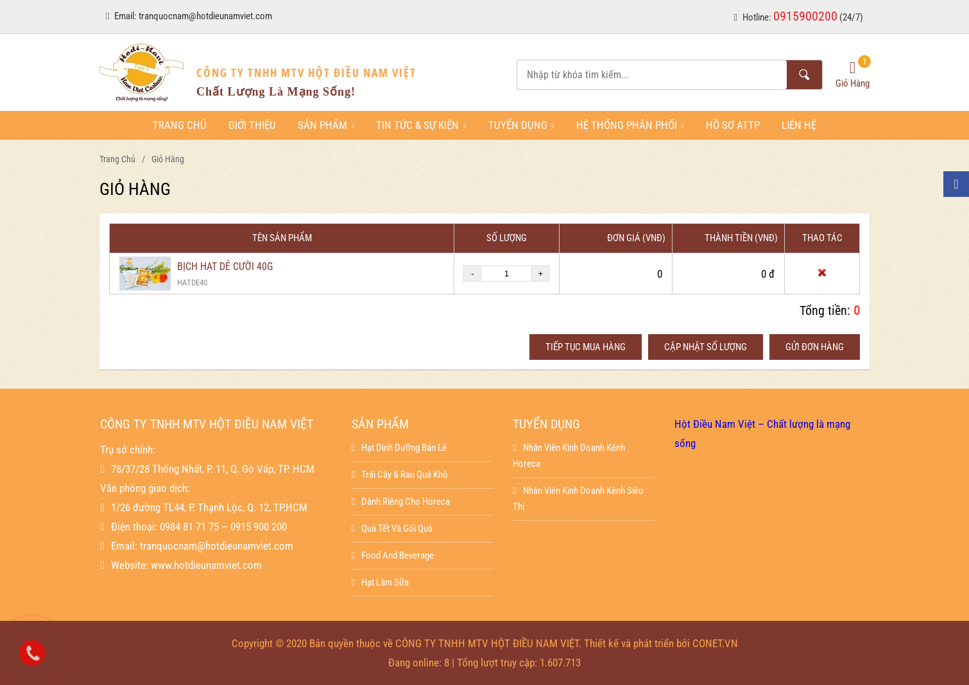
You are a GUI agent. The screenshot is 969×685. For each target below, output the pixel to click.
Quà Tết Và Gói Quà (392, 528)
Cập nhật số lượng (705, 347)
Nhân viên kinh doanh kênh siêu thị (577, 498)
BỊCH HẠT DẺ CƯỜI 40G (225, 266)
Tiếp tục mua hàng (585, 347)
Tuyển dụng (521, 125)
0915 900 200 (258, 526)
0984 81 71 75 (189, 526)
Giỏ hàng (167, 159)
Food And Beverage (393, 555)
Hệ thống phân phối (630, 125)
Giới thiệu (252, 125)
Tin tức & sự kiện (421, 125)
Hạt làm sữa (380, 582)
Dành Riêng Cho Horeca (401, 501)
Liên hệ (799, 125)
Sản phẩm (326, 125)
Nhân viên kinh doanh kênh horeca (568, 455)
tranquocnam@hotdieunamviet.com (205, 16)
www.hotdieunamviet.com (206, 565)
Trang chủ (180, 125)
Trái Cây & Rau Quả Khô (400, 474)
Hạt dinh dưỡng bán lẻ (399, 447)
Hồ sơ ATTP (733, 125)
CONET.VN (715, 643)
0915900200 (805, 16)
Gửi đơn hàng (814, 347)
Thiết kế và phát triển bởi (637, 643)
